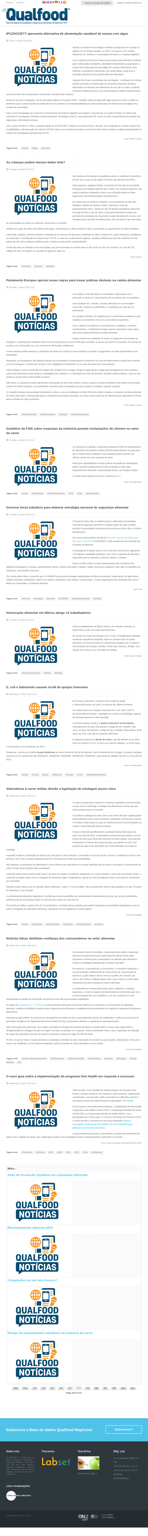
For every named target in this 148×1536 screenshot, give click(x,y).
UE (20, 1071)
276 (61, 1396)
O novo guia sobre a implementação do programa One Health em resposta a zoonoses (70, 1084)
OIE (68, 1161)
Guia (80, 502)
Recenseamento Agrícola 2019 (30, 1236)
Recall (45, 783)
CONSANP (63, 607)
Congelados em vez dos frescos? (32, 1288)
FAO (51, 1161)
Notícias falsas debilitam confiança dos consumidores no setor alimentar (60, 947)
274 (43, 1396)
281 (105, 1396)
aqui (118, 484)
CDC (77, 1161)
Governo (26, 607)
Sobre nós (92, 13)
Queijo (25, 783)
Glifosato (109, 1067)
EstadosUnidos (93, 502)
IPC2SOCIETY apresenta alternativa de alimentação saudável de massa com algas (67, 42)
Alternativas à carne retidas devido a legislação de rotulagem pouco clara (61, 797)
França (35, 783)
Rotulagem (68, 933)
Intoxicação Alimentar (31, 681)
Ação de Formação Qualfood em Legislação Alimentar (48, 1183)
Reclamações (38, 502)
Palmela (59, 681)
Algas (35, 157)
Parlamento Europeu (80, 423)
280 (96, 1396)
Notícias (9, 2)
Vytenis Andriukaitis (76, 1067)
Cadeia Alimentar (30, 423)
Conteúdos (108, 13)
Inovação (46, 157)
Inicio (79, 13)
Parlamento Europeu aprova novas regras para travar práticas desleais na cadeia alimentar (73, 288)
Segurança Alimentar (81, 607)
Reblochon (57, 783)
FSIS (71, 502)
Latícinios (27, 275)
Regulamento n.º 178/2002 (31, 1013)
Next (123, 1396)
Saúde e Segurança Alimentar (35, 1067)
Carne (25, 502)
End (133, 1396)
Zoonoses (41, 1161)
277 (70, 1396)
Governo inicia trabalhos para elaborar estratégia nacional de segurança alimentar (67, 516)
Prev (25, 1396)
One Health (27, 1161)
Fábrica (48, 681)
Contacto (20, 2)
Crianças (38, 275)
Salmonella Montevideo (96, 783)
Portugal (70, 783)
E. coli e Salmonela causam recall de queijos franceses (47, 695)
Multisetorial (97, 1161)
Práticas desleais (48, 423)
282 (114, 1396)
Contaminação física (56, 502)
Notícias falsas (95, 1067)
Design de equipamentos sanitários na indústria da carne (50, 1341)
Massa (25, 157)
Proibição (63, 423)
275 (52, 1396)
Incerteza (99, 933)
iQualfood (124, 13)
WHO (60, 1161)
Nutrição (50, 275)
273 (34, 1396)
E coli (80, 783)
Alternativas (37, 933)
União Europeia (53, 933)
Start (15, 1396)
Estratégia (39, 607)
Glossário (81, 27)
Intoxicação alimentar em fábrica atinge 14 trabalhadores (48, 621)
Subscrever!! (124, 1438)
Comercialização (84, 933)
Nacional (51, 607)
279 (87, 1396)
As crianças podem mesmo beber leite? (35, 170)
